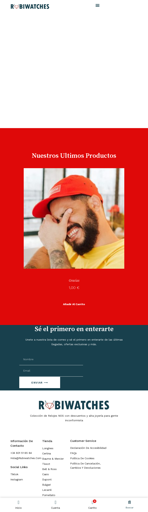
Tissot (46, 463)
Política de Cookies (82, 458)
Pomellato (48, 495)
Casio (45, 474)
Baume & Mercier (53, 458)
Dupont (47, 479)
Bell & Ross (49, 469)
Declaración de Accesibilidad (88, 447)
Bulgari (46, 484)
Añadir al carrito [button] (74, 304)
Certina (46, 453)
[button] (97, 5)
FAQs (73, 453)
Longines (47, 448)
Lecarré (47, 489)
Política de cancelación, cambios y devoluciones (85, 465)
